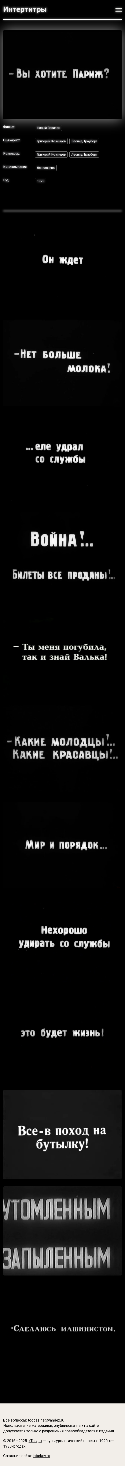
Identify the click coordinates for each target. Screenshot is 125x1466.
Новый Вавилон (49, 128)
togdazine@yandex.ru (46, 1420)
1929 (40, 182)
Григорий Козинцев (52, 141)
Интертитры (25, 9)
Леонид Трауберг (87, 141)
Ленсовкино (46, 168)
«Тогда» (35, 1440)
